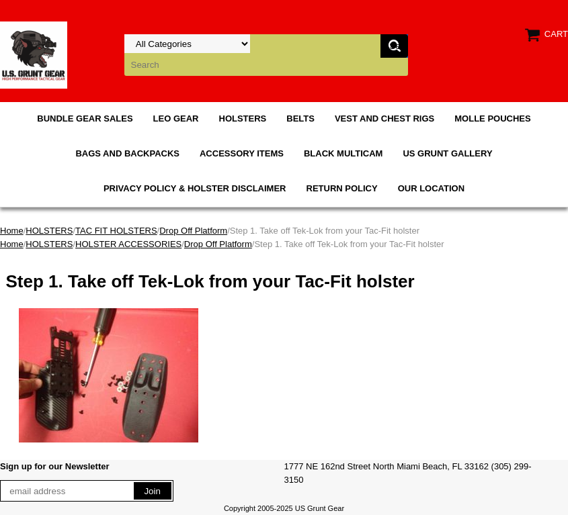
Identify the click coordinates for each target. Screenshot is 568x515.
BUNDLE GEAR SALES (84, 118)
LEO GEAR (176, 118)
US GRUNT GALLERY (447, 153)
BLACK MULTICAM (343, 153)
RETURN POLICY (342, 188)
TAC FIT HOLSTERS (116, 231)
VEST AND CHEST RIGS (384, 118)
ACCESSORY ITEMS (242, 153)
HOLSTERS (243, 118)
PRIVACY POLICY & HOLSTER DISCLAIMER (195, 188)
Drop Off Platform (193, 231)
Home (12, 231)
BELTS (300, 118)
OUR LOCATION (431, 188)
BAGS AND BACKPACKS (127, 153)
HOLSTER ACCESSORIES (128, 244)
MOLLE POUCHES (492, 118)
